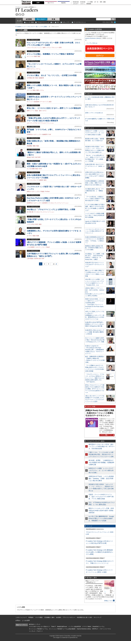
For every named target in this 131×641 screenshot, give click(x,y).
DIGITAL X (95, 629)
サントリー (30, 101)
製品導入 (63, 2)
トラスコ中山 (30, 224)
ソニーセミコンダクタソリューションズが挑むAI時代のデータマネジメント (94, 231)
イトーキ (29, 90)
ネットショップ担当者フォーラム (38, 629)
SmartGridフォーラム (98, 626)
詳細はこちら (108, 600)
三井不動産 (30, 258)
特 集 (53, 19)
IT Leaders (26, 10)
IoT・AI (96, 2)
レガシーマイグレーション (34, 47)
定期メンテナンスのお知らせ (94, 113)
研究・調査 (103, 2)
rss (23, 14)
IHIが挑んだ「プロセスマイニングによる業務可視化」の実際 (51, 209)
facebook (19, 14)
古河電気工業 (30, 78)
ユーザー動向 (30, 22)
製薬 (34, 235)
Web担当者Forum (62, 626)
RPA (58, 22)
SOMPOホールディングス (34, 134)
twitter (16, 14)
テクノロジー (41, 19)
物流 (37, 146)
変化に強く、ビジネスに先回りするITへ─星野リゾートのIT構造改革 (54, 108)
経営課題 (29, 19)
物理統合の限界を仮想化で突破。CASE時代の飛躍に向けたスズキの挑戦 (94, 247)
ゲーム (38, 69)
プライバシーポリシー (69, 617)
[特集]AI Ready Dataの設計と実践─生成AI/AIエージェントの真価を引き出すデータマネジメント (99, 413)
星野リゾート (30, 110)
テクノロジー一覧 (32, 26)
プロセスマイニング (43, 22)
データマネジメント (80, 22)
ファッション (50, 123)
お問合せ (17, 620)
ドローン (82, 3)
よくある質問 (26, 620)
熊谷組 (29, 157)
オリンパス (30, 56)
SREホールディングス (33, 191)
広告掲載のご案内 (49, 617)
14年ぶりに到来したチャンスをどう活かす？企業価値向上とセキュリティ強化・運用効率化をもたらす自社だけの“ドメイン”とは (94, 315)
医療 (35, 56)
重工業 (31, 212)
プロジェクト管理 (56, 47)
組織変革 (41, 78)
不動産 (42, 191)
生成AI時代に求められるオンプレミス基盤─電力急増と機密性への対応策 (94, 332)
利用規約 (30, 617)
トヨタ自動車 (30, 247)
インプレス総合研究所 (74, 626)
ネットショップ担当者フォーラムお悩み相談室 (62, 629)
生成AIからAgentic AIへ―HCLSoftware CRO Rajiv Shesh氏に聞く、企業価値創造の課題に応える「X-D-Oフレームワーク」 (94, 349)
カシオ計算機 (30, 168)
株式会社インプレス (34, 624)
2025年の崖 (37, 258)
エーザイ (29, 235)
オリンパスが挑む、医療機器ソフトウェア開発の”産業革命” (51, 54)
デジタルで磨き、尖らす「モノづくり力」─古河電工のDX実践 (52, 75)
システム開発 (43, 26)
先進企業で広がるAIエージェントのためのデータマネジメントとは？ (94, 264)
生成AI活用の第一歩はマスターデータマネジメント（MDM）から (95, 166)
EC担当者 (82, 2)
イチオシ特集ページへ (106, 435)
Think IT (53, 626)
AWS (28, 69)
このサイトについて (21, 617)
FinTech (47, 191)
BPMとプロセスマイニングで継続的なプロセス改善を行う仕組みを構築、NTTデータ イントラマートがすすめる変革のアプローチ (94, 388)
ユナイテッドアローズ (33, 123)
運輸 (34, 146)
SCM (40, 168)
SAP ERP (38, 157)
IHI (27, 212)
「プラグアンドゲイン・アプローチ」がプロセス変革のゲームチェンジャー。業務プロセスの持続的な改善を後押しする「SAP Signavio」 (94, 378)
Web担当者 (76, 2)
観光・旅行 (38, 110)
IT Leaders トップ (20, 26)
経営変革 (36, 101)
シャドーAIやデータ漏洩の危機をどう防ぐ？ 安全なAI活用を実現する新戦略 (94, 215)
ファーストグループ (32, 180)
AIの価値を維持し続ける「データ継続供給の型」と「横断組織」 (94, 190)
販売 (45, 180)
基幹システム (46, 47)
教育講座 (89, 3)
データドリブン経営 (45, 101)
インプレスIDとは (92, 43)
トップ (19, 21)
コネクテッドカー (40, 247)
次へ (54, 264)
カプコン (33, 69)
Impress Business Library (92, 38)
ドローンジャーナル (105, 629)
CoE (50, 134)
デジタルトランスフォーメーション (59, 203)
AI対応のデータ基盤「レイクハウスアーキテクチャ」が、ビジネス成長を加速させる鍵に (94, 132)
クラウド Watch (86, 626)
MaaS (48, 247)
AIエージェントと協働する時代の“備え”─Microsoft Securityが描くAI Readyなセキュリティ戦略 (94, 340)
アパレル (42, 123)
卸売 (36, 224)
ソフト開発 (90, 2)
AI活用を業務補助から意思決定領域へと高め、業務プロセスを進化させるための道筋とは (94, 183)
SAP (33, 157)
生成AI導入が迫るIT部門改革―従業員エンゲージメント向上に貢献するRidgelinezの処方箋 (94, 324)
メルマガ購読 (39, 617)
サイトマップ (97, 617)
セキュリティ (66, 22)
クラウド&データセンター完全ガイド (39, 626)
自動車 (41, 180)
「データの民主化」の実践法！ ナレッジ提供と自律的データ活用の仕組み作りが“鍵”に (94, 198)
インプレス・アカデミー (36, 631)
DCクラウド (51, 2)
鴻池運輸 (29, 146)
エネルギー (76, 3)
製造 (39, 56)
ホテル (44, 110)
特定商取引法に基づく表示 (84, 617)
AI (53, 22)
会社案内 (58, 617)
